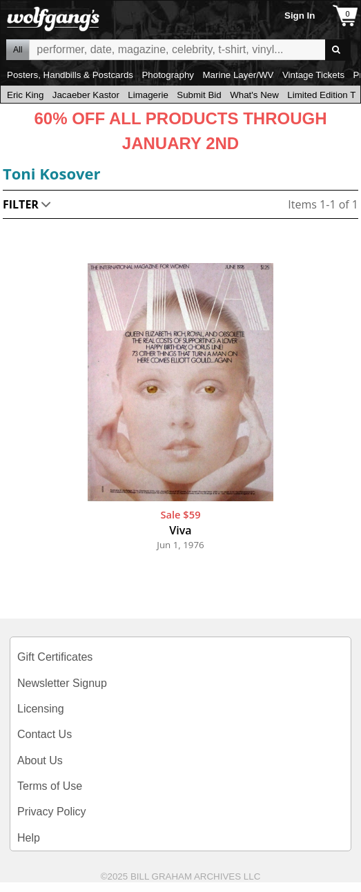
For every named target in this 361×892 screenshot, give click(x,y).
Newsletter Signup (62, 683)
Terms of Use (49, 786)
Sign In (299, 15)
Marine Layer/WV (237, 75)
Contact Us (44, 734)
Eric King (25, 95)
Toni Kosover (52, 173)
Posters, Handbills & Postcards (70, 75)
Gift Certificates (54, 657)
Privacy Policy (51, 811)
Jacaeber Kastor (85, 95)
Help (28, 838)
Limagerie (148, 95)
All (17, 50)
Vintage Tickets (313, 75)
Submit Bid (199, 95)
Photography (168, 75)
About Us (40, 760)
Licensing (40, 709)
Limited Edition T (321, 95)
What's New (254, 95)
